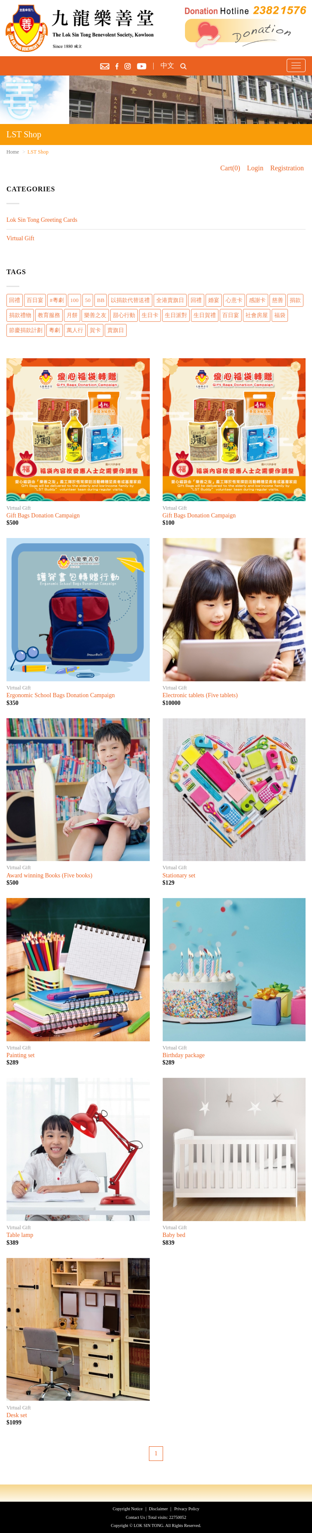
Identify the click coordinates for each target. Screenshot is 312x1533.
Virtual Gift (20, 238)
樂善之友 (95, 315)
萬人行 (75, 330)
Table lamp (19, 1235)
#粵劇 (57, 300)
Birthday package (184, 1055)
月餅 (72, 315)
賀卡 (95, 330)
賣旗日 (115, 330)
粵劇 (54, 330)
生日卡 (150, 315)
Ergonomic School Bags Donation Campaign (60, 695)
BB (100, 300)
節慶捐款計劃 (25, 330)
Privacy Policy (187, 1508)
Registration (287, 168)
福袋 (279, 315)
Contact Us (135, 1517)
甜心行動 (124, 315)
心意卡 (234, 300)
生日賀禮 (205, 315)
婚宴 (213, 300)
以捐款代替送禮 (130, 300)
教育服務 (49, 315)
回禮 (14, 300)
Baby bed (174, 1235)
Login (255, 168)
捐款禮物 (20, 315)
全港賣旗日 (170, 300)
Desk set (16, 1415)
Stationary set (179, 875)
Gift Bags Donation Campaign (43, 515)
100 (74, 300)
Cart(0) (230, 168)
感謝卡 (257, 300)
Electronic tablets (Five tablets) (200, 695)
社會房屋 (256, 315)
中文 (167, 65)
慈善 (277, 300)
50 (88, 300)
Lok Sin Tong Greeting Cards (41, 220)
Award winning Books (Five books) (49, 875)
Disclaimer (158, 1508)
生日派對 (176, 315)
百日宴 (35, 300)
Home (12, 152)
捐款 (295, 300)
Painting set (20, 1055)
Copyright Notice (127, 1508)
